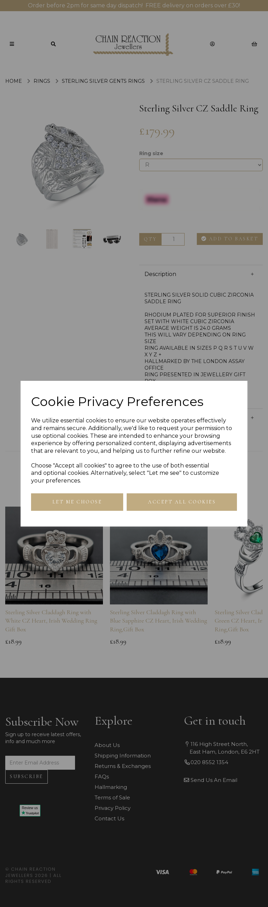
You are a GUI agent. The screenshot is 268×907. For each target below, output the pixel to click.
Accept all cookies (182, 502)
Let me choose (77, 502)
